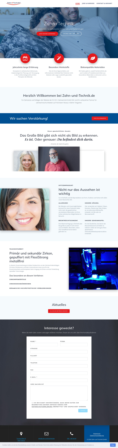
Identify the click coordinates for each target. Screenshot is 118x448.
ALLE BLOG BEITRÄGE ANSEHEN (59, 311)
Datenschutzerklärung (42, 406)
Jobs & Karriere (88, 3)
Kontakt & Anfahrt (104, 3)
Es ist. (29, 139)
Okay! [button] (113, 445)
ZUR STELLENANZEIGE (100, 118)
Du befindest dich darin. (75, 139)
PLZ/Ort (58, 357)
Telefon (58, 365)
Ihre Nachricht (58, 392)
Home (77, 3)
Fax (58, 372)
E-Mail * (58, 379)
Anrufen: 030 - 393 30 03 (71, 33)
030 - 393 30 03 (71, 439)
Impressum (96, 434)
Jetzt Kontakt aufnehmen (47, 33)
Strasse (58, 350)
